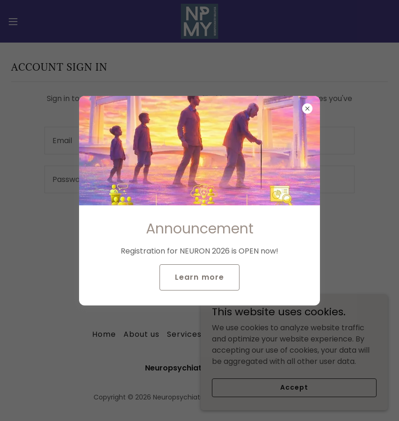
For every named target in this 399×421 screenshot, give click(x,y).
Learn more (199, 277)
